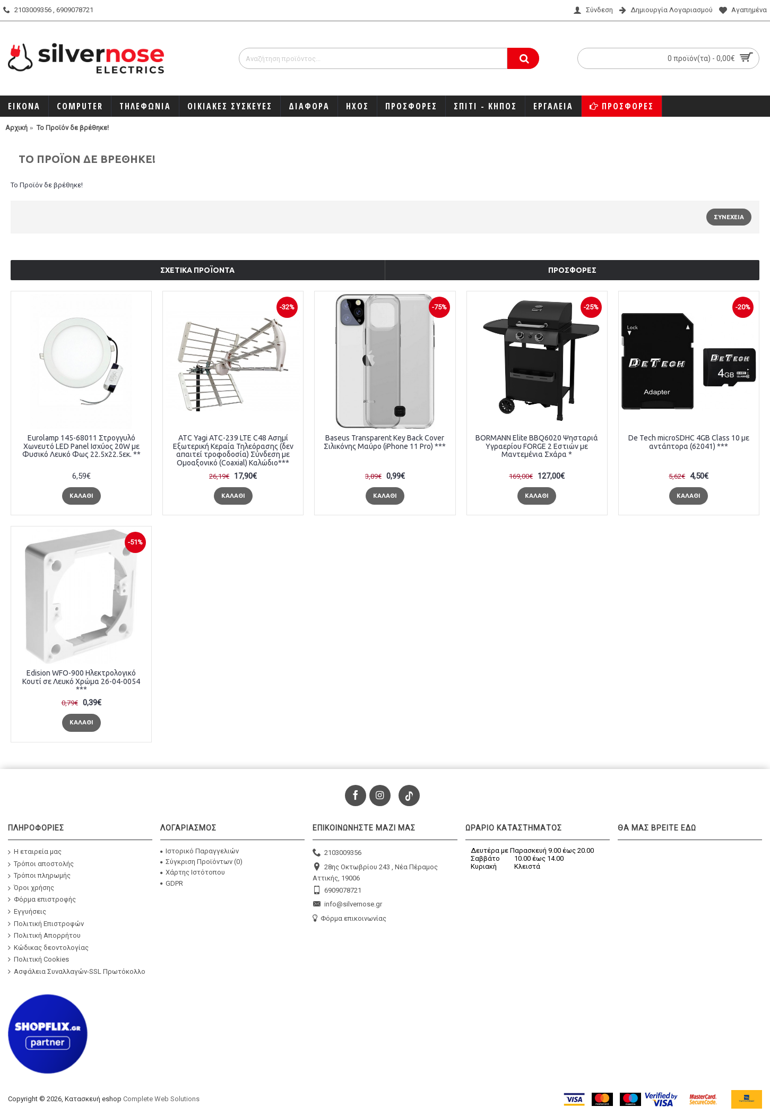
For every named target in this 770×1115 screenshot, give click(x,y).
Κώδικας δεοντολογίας (48, 948)
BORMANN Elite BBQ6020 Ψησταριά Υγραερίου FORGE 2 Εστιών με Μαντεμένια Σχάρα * (536, 446)
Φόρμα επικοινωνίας (349, 919)
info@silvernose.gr (347, 905)
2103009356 (337, 853)
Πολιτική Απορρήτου (44, 935)
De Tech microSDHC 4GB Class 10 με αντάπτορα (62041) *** (688, 442)
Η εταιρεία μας (35, 852)
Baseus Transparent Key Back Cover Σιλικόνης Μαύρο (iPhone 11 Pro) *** (385, 442)
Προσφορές (572, 270)
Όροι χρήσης (31, 888)
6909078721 (337, 891)
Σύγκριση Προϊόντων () (201, 862)
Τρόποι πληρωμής (39, 875)
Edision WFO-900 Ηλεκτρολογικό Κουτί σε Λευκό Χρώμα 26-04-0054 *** (81, 681)
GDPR (171, 883)
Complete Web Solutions (161, 1099)
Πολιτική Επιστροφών (46, 923)
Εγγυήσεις (27, 911)
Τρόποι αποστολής (41, 863)
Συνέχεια (729, 217)
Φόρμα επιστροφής (42, 899)
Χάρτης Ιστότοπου (192, 872)
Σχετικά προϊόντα (197, 270)
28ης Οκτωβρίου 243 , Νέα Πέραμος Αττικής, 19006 (375, 872)
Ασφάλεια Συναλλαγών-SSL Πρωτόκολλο (76, 971)
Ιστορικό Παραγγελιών (199, 851)
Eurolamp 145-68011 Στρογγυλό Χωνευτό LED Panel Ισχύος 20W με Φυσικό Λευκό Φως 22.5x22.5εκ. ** (81, 446)
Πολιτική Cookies (38, 959)
